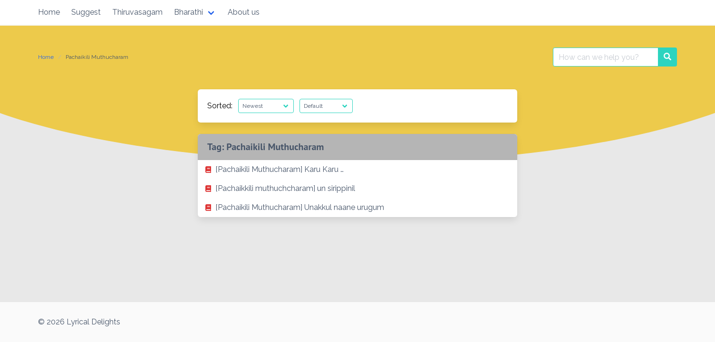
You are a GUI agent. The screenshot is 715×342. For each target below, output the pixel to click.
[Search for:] (605, 57)
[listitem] (357, 169)
